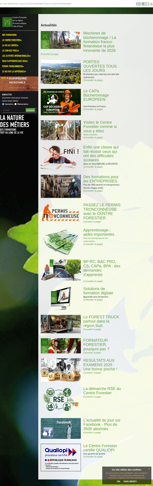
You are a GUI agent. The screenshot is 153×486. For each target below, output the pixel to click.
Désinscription (21, 104)
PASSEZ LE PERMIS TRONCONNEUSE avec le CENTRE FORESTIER (102, 211)
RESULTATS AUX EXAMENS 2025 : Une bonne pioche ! (100, 364)
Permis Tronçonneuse (13, 66)
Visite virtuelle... (90, 134)
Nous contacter (54, 3)
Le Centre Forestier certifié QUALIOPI (100, 448)
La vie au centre (10, 45)
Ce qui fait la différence (14, 71)
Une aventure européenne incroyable (19, 79)
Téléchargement (36, 3)
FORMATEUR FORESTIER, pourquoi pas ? (96, 344)
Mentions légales (17, 3)
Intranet (67, 3)
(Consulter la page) (49, 54)
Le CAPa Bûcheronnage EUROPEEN (96, 95)
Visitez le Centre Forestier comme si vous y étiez (100, 126)
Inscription (7, 104)
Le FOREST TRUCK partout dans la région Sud (101, 321)
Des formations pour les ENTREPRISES (101, 179)
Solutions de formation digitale (98, 290)
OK (118, 481)
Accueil (3, 3)
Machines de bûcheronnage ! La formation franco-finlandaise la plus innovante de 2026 (99, 42)
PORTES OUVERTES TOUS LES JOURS (100, 66)
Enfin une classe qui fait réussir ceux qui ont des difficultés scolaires (100, 153)
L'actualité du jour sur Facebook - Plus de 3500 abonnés (101, 424)
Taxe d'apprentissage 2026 (15, 61)
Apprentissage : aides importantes (98, 232)
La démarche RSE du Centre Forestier (102, 390)
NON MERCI (130, 481)
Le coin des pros (10, 50)
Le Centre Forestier (12, 40)
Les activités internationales (16, 55)
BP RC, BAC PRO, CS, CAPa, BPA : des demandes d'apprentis (101, 268)
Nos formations (9, 34)
